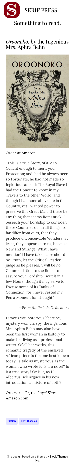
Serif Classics (29, 420)
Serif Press (41, 10)
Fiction (12, 420)
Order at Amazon (21, 152)
